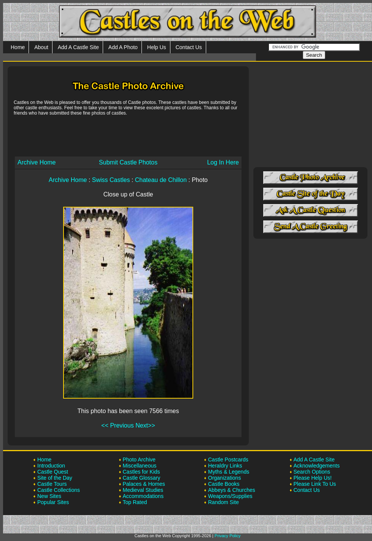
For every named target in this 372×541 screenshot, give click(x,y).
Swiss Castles (111, 180)
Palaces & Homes (144, 484)
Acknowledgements (317, 466)
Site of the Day (54, 478)
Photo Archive (139, 459)
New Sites (49, 496)
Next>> (145, 425)
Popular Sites (53, 502)
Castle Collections (58, 490)
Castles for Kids (141, 472)
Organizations (224, 478)
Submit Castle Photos (128, 162)
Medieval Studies (143, 490)
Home (18, 47)
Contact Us (188, 47)
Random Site (223, 502)
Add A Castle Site (78, 47)
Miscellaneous (140, 466)
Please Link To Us (315, 484)
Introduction (51, 466)
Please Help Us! (313, 478)
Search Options (312, 472)
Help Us (156, 47)
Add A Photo (123, 47)
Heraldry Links (225, 466)
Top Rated (135, 502)
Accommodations (143, 496)
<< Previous (117, 425)
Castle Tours (52, 484)
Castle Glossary (142, 478)
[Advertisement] (128, 135)
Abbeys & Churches (231, 490)
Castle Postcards (228, 459)
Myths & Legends (228, 472)
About (41, 47)
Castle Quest (52, 472)
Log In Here (223, 162)
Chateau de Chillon (161, 180)
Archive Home (36, 162)
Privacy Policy (227, 535)
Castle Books (223, 484)
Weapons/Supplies (230, 496)
